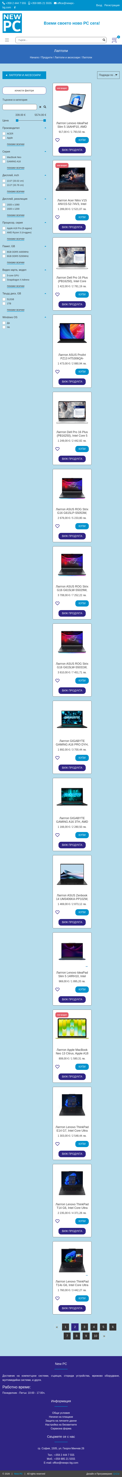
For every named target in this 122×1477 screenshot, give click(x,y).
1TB (9, 303)
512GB (10, 299)
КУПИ (82, 140)
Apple (10, 138)
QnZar (116, 1473)
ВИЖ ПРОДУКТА (72, 150)
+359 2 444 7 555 (14, 3)
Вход (99, 5)
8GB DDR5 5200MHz (18, 256)
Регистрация (112, 5)
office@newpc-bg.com (65, 1462)
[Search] (61, 40)
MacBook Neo (14, 157)
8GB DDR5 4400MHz (18, 252)
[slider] (17, 120)
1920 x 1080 (13, 204)
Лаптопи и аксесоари (25, 75)
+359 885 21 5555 (40, 3)
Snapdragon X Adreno (18, 279)
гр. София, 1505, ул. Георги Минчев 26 (61, 1448)
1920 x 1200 (13, 209)
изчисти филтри (24, 90)
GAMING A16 (14, 161)
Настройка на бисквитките (61, 1424)
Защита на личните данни (61, 1420)
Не (8, 327)
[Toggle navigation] (7, 40)
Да (8, 323)
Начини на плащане (61, 1416)
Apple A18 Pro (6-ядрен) (19, 228)
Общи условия (61, 1413)
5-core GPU (13, 275)
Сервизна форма (61, 1428)
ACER (10, 133)
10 (95, 1336)
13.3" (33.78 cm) (15, 185)
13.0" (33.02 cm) (15, 181)
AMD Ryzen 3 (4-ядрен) (19, 232)
